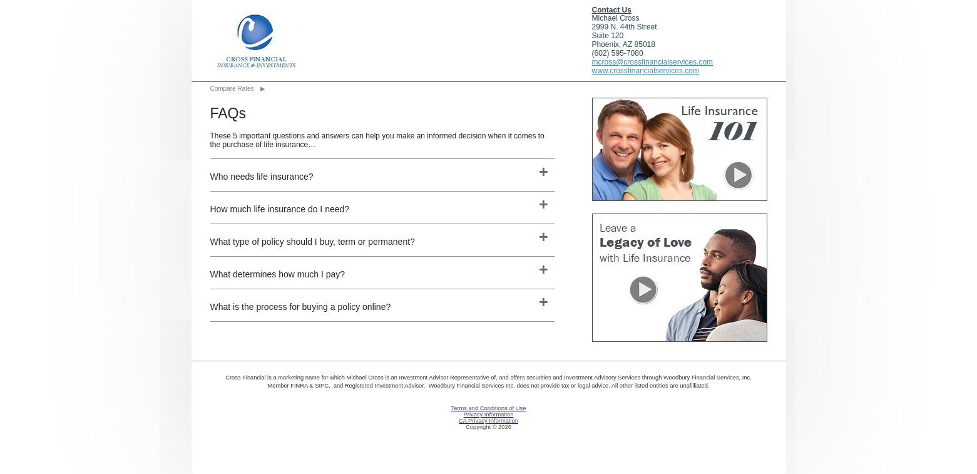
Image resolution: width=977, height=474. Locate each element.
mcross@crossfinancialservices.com (653, 62)
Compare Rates (232, 88)
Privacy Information (489, 414)
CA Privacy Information (488, 421)
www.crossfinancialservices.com (645, 70)
